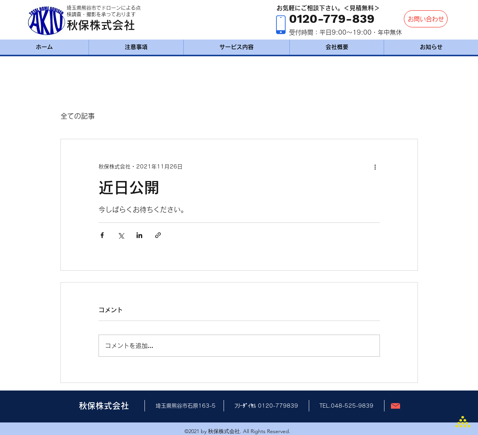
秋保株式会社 (101, 25)
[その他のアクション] (375, 166)
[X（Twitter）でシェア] (120, 235)
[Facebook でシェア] (102, 235)
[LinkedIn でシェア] (139, 235)
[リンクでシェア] (158, 235)
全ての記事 (77, 116)
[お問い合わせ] (426, 18)
